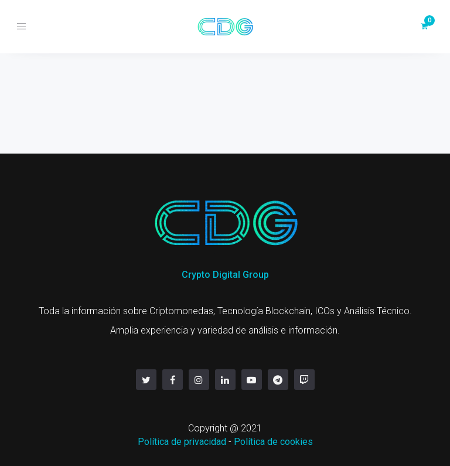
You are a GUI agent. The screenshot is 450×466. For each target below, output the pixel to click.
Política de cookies (273, 441)
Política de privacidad (182, 441)
